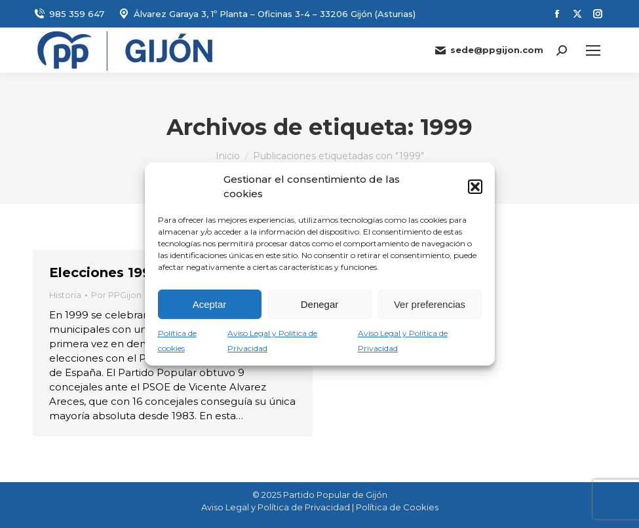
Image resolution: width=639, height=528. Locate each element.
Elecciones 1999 (104, 272)
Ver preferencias (429, 304)
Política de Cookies (397, 507)
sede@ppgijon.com (488, 50)
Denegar (320, 304)
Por (116, 295)
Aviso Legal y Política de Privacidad (275, 507)
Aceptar (210, 304)
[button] (475, 186)
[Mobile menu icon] (593, 50)
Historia (65, 295)
